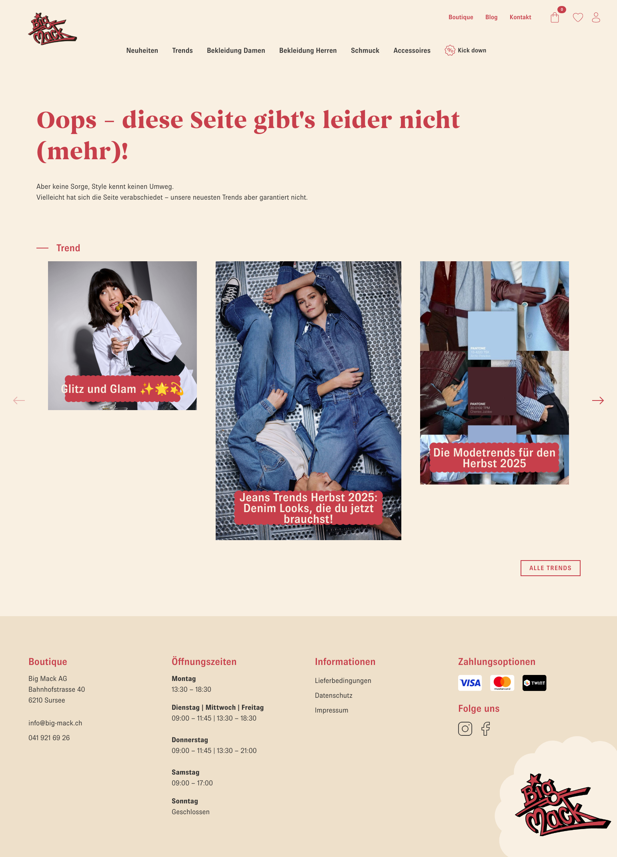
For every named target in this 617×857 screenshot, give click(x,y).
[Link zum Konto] (578, 17)
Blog (491, 17)
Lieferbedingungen (343, 680)
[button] (598, 400)
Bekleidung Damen (236, 50)
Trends (182, 50)
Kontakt (520, 17)
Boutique (461, 17)
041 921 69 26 (49, 737)
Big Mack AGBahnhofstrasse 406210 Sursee (56, 689)
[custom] (465, 729)
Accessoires (412, 50)
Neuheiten (142, 50)
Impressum (332, 710)
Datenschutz (334, 695)
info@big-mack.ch (55, 723)
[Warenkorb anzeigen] (553, 17)
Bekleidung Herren (308, 50)
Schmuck (365, 50)
